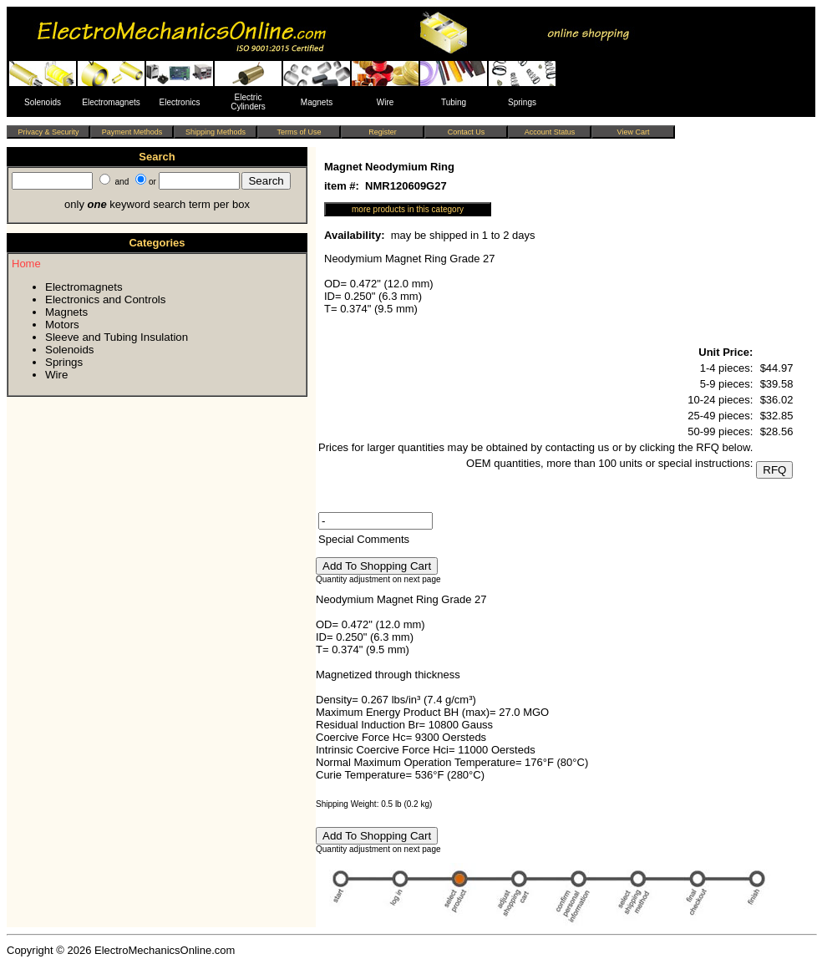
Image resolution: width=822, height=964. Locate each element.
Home (26, 263)
